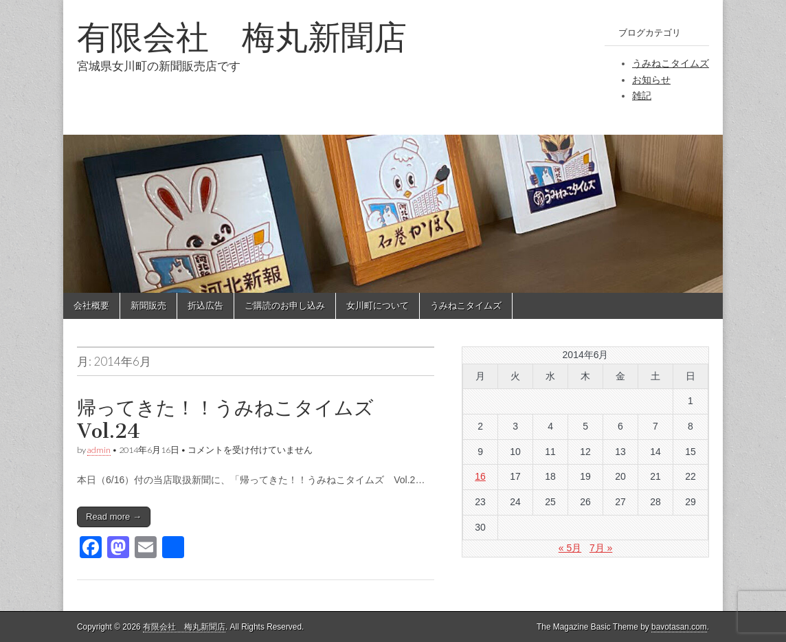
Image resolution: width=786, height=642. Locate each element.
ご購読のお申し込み (285, 305)
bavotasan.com (679, 627)
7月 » (601, 547)
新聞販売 (148, 305)
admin (99, 450)
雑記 (641, 95)
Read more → (114, 516)
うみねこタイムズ (670, 63)
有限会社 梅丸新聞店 (242, 37)
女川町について (377, 305)
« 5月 (570, 547)
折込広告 (205, 305)
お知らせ (651, 79)
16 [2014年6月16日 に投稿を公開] (480, 476)
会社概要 (91, 305)
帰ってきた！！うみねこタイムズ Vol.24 (235, 419)
